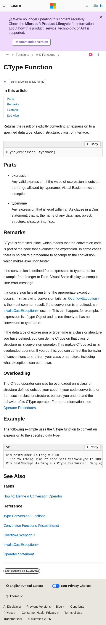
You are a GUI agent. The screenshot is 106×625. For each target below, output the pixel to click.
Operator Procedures (19, 408)
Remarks (13, 104)
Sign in (98, 5)
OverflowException (82, 298)
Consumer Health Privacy (39, 612)
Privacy (8, 612)
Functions (22, 54)
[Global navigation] (4, 6)
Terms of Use (73, 612)
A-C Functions (45, 54)
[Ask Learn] (91, 54)
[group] (53, 459)
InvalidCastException (19, 310)
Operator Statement (18, 554)
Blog (59, 606)
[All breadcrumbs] (7, 54)
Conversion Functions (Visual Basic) (31, 525)
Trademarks (11, 619)
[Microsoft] (53, 6)
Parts (10, 98)
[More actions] (99, 54)
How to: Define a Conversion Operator (32, 496)
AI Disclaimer (12, 606)
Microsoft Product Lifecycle (48, 24)
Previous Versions (38, 606)
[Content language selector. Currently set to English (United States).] (24, 585)
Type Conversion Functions (24, 516)
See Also (13, 115)
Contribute (77, 606)
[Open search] (87, 6)
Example (13, 110)
